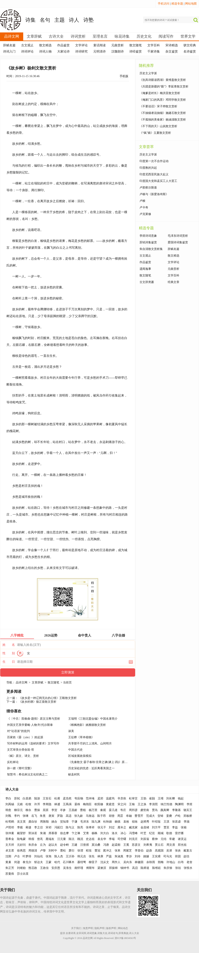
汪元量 (61, 839)
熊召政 (32, 867)
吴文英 (21, 821)
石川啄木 (68, 862)
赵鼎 (149, 850)
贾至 (166, 827)
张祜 (178, 867)
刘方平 (156, 827)
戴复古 (187, 850)
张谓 (80, 850)
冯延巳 (58, 827)
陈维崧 (156, 867)
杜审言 (133, 798)
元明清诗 (99, 51)
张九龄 (78, 815)
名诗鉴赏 (189, 51)
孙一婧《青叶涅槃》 (20, 768)
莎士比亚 (23, 873)
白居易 (27, 798)
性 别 (8, 653)
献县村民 (74, 774)
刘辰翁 (145, 839)
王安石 (47, 798)
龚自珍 (32, 821)
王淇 (166, 821)
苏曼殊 (9, 873)
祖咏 (135, 821)
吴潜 (169, 850)
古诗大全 (56, 36)
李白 (8, 798)
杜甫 (57, 798)
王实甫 (156, 856)
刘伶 (138, 856)
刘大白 (104, 833)
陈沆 (71, 839)
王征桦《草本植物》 (81, 737)
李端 (112, 839)
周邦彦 (133, 810)
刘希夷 (147, 844)
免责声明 (88, 928)
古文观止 (27, 45)
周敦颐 (44, 821)
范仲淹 (90, 798)
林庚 (100, 856)
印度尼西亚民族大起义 (154, 174)
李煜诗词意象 (148, 235)
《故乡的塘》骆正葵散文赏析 (37, 701)
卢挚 (43, 850)
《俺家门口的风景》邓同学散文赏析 (163, 99)
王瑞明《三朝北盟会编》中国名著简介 (93, 718)
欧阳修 (99, 804)
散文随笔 (135, 45)
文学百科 (153, 45)
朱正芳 (9, 867)
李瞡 (20, 827)
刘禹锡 (9, 804)
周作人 (116, 862)
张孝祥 (90, 827)
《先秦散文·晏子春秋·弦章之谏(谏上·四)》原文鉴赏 (100, 762)
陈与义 (70, 827)
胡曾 (112, 815)
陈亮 (80, 827)
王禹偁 (67, 804)
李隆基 (176, 810)
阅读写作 (166, 36)
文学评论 (81, 45)
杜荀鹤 (9, 821)
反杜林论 (13, 762)
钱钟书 (124, 867)
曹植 (83, 810)
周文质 (170, 844)
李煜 (189, 804)
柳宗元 (18, 810)
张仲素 (9, 833)
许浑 (37, 804)
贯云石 (159, 844)
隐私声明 (99, 928)
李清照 (153, 804)
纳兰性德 (166, 804)
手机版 (124, 76)
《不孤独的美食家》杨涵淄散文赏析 (163, 119)
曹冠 (97, 850)
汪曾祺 (84, 844)
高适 (69, 815)
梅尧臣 (87, 804)
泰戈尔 (27, 862)
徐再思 (21, 850)
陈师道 (145, 867)
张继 (25, 815)
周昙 (120, 815)
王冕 (126, 844)
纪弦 (152, 833)
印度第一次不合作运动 (154, 161)
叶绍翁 (156, 821)
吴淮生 (67, 867)
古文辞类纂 (147, 282)
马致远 (90, 815)
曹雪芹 (139, 815)
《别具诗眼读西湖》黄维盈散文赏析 (163, 79)
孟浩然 (67, 798)
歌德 (169, 833)
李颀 (186, 821)
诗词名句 (113, 933)
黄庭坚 (110, 804)
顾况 (80, 839)
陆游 (37, 798)
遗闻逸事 (145, 268)
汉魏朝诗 (117, 51)
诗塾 (88, 20)
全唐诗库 (71, 933)
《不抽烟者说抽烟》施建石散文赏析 (163, 113)
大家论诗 (63, 51)
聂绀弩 (81, 862)
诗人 (74, 20)
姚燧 (146, 856)
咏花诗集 (122, 36)
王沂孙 (70, 856)
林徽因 (139, 862)
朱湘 (43, 833)
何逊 (17, 862)
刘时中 (53, 850)
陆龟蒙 (21, 839)
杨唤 (94, 833)
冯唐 (106, 844)
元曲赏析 (117, 45)
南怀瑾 (78, 867)
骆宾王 (187, 810)
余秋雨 (150, 862)
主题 (59, 20)
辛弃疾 (122, 798)
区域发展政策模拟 (79, 755)
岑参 (63, 810)
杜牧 (28, 804)
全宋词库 (81, 933)
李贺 (54, 810)
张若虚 (176, 821)
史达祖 (90, 839)
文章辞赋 (34, 36)
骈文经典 (189, 45)
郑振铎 (113, 867)
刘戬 (8, 815)
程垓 (89, 850)
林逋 (57, 804)
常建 (172, 839)
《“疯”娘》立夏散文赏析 (155, 132)
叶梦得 (27, 856)
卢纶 (178, 815)
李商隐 (47, 804)
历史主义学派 (148, 73)
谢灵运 (182, 839)
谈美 (71, 731)
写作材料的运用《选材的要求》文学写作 (33, 743)
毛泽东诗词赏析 (178, 235)
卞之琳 (76, 833)
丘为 (43, 844)
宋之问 (122, 804)
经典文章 (173, 282)
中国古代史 (75, 749)
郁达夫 (38, 862)
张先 (92, 856)
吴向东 (127, 862)
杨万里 (93, 810)
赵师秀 (145, 821)
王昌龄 (73, 810)
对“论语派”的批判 (18, 731)
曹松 (63, 850)
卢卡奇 (144, 207)
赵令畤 (64, 844)
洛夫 (115, 833)
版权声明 (111, 928)
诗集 (30, 20)
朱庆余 (32, 844)
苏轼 (17, 798)
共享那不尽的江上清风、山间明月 (90, 743)
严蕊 (109, 856)
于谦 (74, 821)
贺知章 (64, 821)
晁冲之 (107, 850)
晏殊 (77, 804)
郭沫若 (32, 833)
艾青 (86, 833)
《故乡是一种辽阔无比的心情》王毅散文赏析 (48, 698)
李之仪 (38, 827)
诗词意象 (92, 933)
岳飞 (34, 815)
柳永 (28, 810)
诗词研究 (81, 51)
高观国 (159, 850)
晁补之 (122, 827)
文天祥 (9, 844)
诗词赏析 (78, 36)
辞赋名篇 (9, 45)
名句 (45, 20)
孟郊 (100, 798)
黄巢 (8, 862)
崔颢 (152, 798)
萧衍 (71, 850)
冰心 (123, 833)
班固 (178, 856)
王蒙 (48, 862)
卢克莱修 (145, 214)
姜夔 (169, 815)
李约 (17, 815)
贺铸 (160, 815)
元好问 (21, 844)
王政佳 (44, 867)
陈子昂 (101, 815)
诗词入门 (9, 51)
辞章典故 (124, 933)
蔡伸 (155, 839)
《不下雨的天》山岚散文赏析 (158, 126)
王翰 (132, 804)
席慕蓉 (53, 833)
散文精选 (45, 45)
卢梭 (142, 200)
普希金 (9, 839)
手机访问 (163, 3)
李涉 (129, 856)
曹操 (37, 810)
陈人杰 (58, 856)
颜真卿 (164, 810)
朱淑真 (119, 856)
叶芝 (143, 833)
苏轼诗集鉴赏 (148, 242)
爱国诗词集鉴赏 (178, 242)
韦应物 (78, 798)
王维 (161, 798)
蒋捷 (28, 827)
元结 (163, 839)
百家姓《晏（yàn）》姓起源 (25, 737)
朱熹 (43, 815)
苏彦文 (136, 844)
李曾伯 (139, 850)
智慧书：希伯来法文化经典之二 (27, 774)
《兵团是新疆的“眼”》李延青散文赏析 (164, 86)
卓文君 (9, 850)
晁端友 (50, 839)
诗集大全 (102, 933)
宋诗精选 (171, 45)
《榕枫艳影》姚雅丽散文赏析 (87, 724)
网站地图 (191, 3)
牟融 (129, 815)
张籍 (184, 827)
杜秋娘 (107, 821)
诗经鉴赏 (135, 51)
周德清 (32, 850)
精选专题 (177, 3)
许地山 (170, 862)
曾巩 (40, 839)
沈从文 (104, 862)
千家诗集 (153, 51)
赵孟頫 (116, 844)
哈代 (57, 862)
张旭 (48, 856)
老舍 (189, 862)
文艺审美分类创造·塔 (20, 749)
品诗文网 (11, 36)
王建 (74, 844)
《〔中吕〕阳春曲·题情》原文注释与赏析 (33, 718)
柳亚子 (93, 862)
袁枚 (126, 821)
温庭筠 (110, 798)
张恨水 (188, 867)
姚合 (54, 821)
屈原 (46, 810)
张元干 (101, 827)
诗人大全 (12, 789)
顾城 (161, 833)
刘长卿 (170, 798)
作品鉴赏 (63, 45)
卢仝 (17, 856)
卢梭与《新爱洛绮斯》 (154, 194)
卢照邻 (9, 827)
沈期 (8, 856)
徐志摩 (64, 833)
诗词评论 (27, 51)
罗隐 (60, 815)
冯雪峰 (133, 833)
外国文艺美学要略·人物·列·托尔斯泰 (30, 724)
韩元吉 (81, 856)
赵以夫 (53, 844)
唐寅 (51, 815)
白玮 (181, 862)
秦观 (103, 810)
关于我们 (76, 928)
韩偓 (31, 839)
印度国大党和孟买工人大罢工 (158, 181)
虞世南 (144, 810)
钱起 (181, 798)
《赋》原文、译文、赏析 (23, 755)
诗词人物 (45, 51)
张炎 (178, 850)
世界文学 (188, 36)
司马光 (167, 856)
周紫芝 (127, 850)
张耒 (117, 850)
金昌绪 (145, 827)
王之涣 (142, 804)
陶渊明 (179, 804)
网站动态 (123, 928)
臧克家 (133, 827)
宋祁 (48, 827)
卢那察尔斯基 (148, 187)
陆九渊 (96, 821)
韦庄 (123, 810)
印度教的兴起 (148, 167)
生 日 (8, 661)
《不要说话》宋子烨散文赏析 (158, 106)
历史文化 (144, 36)
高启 (135, 867)
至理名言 (100, 36)
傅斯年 (90, 867)
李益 (175, 827)
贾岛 (155, 810)
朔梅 (161, 862)
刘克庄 (133, 839)
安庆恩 (55, 867)
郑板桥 (187, 815)
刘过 (112, 827)
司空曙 (122, 839)
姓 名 (8, 644)
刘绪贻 (21, 867)
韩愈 (8, 810)
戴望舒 (21, 833)
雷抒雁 (179, 833)
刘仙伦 (38, 856)
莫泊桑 (96, 844)
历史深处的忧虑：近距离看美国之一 (91, 768)
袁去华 (101, 839)
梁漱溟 (101, 867)
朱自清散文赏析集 (151, 249)
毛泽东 (84, 821)
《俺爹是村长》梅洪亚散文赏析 (160, 93)
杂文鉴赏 (171, 51)
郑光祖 (182, 844)
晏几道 (113, 810)
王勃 (143, 798)
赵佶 (186, 856)
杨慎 (117, 821)
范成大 (150, 815)
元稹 (20, 804)
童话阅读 (99, 45)
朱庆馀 (168, 867)
